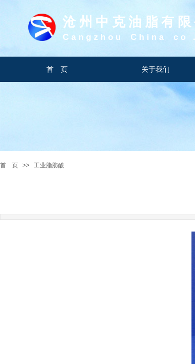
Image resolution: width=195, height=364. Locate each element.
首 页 (9, 165)
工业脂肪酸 (49, 165)
